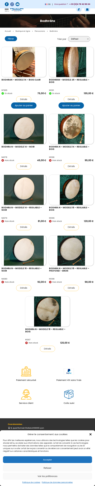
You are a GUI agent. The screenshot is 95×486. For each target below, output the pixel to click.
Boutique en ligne (23, 31)
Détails (23, 99)
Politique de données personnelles (57, 482)
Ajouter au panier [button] (24, 105)
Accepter (47, 459)
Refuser (47, 468)
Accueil (8, 31)
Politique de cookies (31, 482)
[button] (90, 434)
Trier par (61, 39)
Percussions (40, 31)
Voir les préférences (47, 476)
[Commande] (79, 39)
